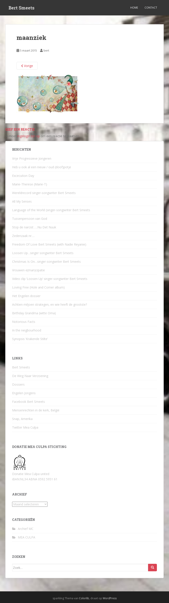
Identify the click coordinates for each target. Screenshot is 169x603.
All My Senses (22, 201)
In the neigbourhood (26, 330)
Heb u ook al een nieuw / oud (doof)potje (41, 167)
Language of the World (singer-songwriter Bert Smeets (51, 210)
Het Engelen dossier (26, 296)
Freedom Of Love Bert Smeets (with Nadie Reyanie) (49, 244)
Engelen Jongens (24, 393)
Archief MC (25, 529)
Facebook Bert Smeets (28, 402)
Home (134, 7)
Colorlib (84, 598)
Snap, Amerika (22, 419)
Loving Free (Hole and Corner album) (38, 287)
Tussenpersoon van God (29, 218)
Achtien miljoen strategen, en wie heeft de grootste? (49, 304)
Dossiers (18, 384)
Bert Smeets (22, 8)
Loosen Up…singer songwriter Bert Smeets (42, 253)
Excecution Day (23, 176)
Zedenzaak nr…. (23, 236)
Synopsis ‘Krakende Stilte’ (30, 339)
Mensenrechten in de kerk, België (35, 410)
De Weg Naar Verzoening (30, 376)
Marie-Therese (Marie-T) (29, 184)
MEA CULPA (26, 537)
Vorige (27, 66)
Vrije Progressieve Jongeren (31, 158)
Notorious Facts (23, 322)
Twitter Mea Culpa (25, 427)
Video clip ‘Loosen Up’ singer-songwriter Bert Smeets (49, 279)
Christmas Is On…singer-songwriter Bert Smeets (46, 261)
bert (46, 50)
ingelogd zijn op (28, 136)
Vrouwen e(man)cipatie (28, 270)
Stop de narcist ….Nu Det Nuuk (34, 227)
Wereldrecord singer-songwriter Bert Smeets (44, 193)
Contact (151, 7)
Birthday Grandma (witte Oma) (34, 313)
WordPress (110, 598)
